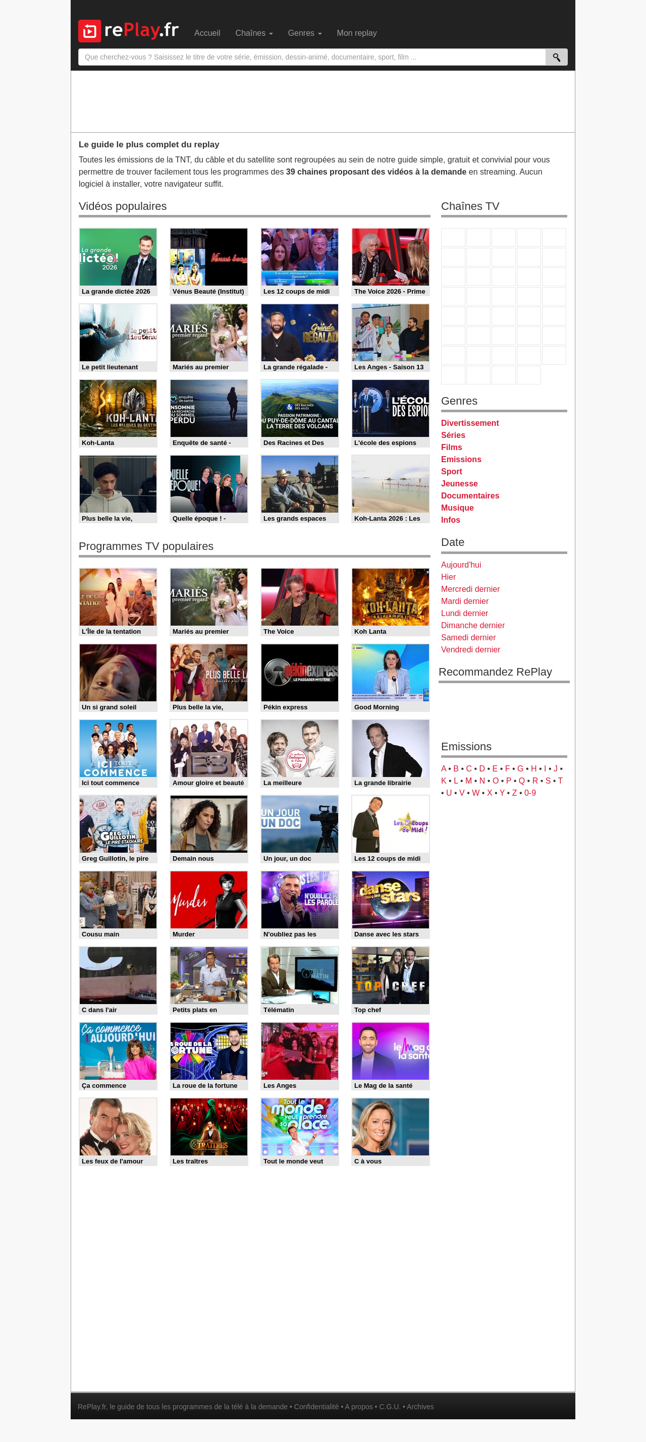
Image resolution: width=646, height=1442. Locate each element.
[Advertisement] (323, 101)
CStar (478, 276)
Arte (478, 257)
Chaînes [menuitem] (254, 33)
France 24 (478, 335)
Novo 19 (453, 316)
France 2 (478, 237)
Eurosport (529, 335)
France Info (478, 316)
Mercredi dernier (470, 589)
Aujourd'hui (461, 565)
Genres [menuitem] (305, 33)
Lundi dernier (464, 613)
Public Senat (504, 375)
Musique (457, 508)
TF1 (453, 237)
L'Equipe (554, 335)
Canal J (478, 355)
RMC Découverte (554, 276)
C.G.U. (390, 1407)
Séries (453, 435)
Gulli (453, 355)
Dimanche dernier (473, 625)
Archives (420, 1407)
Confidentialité (316, 1407)
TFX (554, 257)
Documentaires (470, 495)
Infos (450, 520)
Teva (504, 296)
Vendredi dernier (470, 649)
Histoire (529, 375)
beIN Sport (504, 335)
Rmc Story (453, 296)
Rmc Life (478, 296)
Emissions (461, 459)
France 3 (504, 237)
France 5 (554, 237)
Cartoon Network (504, 355)
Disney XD (529, 355)
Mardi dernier (465, 601)
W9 (504, 257)
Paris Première (529, 296)
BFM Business (554, 316)
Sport (451, 471)
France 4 (453, 276)
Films (451, 447)
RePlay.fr (92, 1407)
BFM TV (529, 316)
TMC (529, 257)
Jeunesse (459, 483)
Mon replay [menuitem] (357, 33)
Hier (448, 577)
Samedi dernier (468, 637)
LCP (478, 375)
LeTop (453, 375)
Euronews (453, 335)
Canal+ (529, 237)
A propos (358, 1407)
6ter (529, 276)
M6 (453, 257)
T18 (554, 296)
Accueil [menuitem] (207, 33)
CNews (504, 316)
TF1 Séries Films (504, 276)
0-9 (530, 793)
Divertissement (470, 423)
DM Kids (554, 355)
